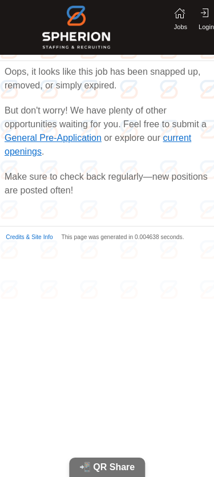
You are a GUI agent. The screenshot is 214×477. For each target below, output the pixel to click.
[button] (26, 236)
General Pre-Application (53, 138)
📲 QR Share (107, 467)
